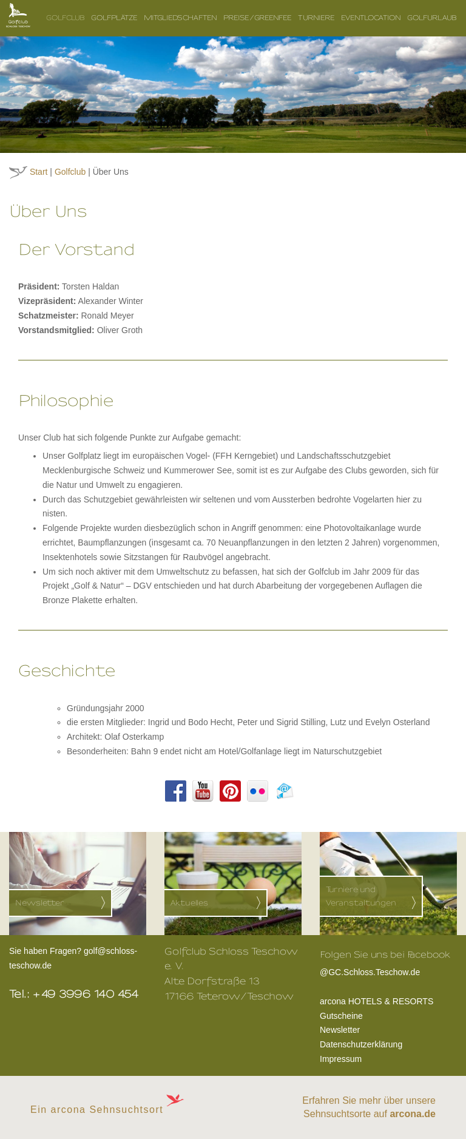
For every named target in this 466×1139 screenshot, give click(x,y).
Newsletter (340, 1030)
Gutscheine (341, 1016)
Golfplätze (114, 18)
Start (39, 172)
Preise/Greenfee (257, 18)
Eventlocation (371, 18)
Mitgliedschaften (180, 18)
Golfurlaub (432, 18)
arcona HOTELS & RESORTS (376, 1001)
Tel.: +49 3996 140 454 (74, 994)
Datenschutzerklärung (361, 1044)
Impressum (341, 1059)
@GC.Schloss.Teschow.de (385, 971)
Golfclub (65, 18)
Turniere (316, 18)
